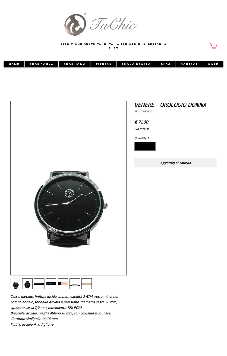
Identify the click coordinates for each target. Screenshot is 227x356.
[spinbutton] (145, 146)
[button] (213, 46)
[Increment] (152, 146)
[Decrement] (138, 146)
